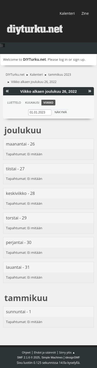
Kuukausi (32, 102)
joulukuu (22, 130)
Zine (85, 13)
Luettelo (14, 102)
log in (63, 59)
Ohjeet (26, 352)
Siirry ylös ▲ (67, 352)
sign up (79, 59)
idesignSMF (72, 357)
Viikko (48, 102)
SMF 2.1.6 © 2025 (28, 357)
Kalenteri (67, 13)
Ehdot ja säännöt (45, 352)
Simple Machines (52, 357)
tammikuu (26, 297)
